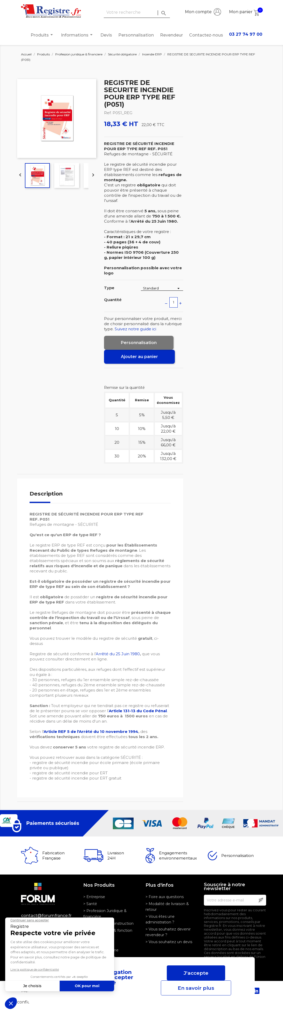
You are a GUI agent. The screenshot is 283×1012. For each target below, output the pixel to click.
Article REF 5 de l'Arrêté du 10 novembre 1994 (91, 731)
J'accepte (196, 973)
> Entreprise (94, 896)
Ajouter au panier (139, 356)
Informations (77, 35)
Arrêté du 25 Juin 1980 (118, 653)
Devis (106, 35)
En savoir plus (196, 988)
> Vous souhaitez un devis (169, 942)
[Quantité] (173, 302)
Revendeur (171, 35)
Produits (42, 35)
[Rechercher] (137, 12)
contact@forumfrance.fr (46, 915)
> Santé (90, 903)
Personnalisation (136, 35)
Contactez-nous (206, 35)
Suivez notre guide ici (135, 328)
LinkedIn (256, 991)
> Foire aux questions (165, 896)
